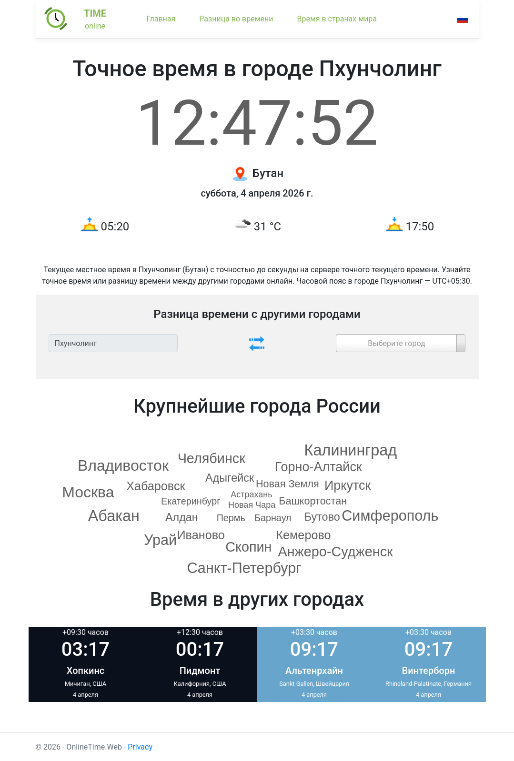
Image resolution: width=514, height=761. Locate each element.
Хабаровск (155, 486)
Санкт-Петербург (244, 568)
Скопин (248, 546)
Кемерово (303, 535)
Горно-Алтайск (318, 467)
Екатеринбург (190, 501)
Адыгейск (229, 478)
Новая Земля (287, 484)
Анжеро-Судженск (335, 551)
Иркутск (347, 485)
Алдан (181, 517)
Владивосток (123, 465)
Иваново (201, 535)
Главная (161, 18)
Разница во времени (236, 18)
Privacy (140, 746)
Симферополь (390, 515)
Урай (160, 540)
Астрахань (251, 494)
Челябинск (211, 458)
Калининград (350, 450)
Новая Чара (251, 505)
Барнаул (273, 518)
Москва (88, 492)
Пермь (231, 518)
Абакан (114, 515)
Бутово (322, 517)
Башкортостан (313, 501)
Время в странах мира (337, 18)
